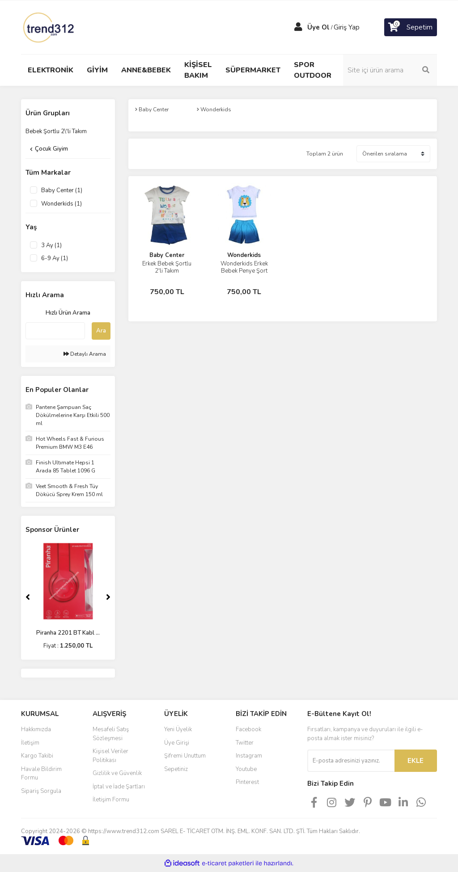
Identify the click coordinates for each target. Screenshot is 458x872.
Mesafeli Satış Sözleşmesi (111, 733)
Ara (101, 331)
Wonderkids (244, 255)
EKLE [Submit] (415, 760)
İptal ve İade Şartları (119, 787)
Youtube (246, 769)
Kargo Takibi (37, 756)
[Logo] (49, 26)
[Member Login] (298, 27)
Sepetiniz (176, 769)
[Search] (390, 70)
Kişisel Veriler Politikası (110, 755)
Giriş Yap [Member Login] (347, 27)
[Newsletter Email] (350, 761)
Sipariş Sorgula (41, 791)
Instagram (249, 756)
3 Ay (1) (51, 245)
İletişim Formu (111, 800)
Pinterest (247, 782)
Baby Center (166, 255)
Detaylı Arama (85, 354)
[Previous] (27, 597)
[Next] (108, 597)
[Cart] (410, 27)
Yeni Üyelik (178, 729)
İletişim (30, 743)
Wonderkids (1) (61, 204)
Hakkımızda (36, 729)
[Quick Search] (55, 330)
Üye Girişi (176, 743)
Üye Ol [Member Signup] (318, 27)
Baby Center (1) (61, 190)
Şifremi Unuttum (185, 756)
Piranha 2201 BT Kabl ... (68, 633)
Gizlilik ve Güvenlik (117, 773)
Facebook (248, 729)
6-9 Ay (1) (54, 258)
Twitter (245, 743)
